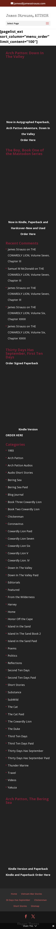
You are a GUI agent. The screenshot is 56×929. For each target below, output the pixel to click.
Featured (13, 590)
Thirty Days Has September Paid (29, 758)
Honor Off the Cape (20, 619)
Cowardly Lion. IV (19, 560)
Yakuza (12, 787)
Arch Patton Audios (20, 465)
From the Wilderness (21, 597)
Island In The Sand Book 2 (24, 633)
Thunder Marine (18, 765)
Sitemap (35, 906)
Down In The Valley (20, 568)
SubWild (13, 699)
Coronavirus (15, 524)
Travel (12, 773)
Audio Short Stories (20, 472)
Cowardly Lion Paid (20, 531)
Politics (12, 655)
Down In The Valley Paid (23, 575)
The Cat (13, 707)
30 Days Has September (18, 900)
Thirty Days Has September (25, 751)
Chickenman (15, 516)
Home (11, 612)
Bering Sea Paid (18, 487)
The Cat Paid (16, 714)
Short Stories (16, 685)
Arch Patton (15, 458)
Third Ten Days (17, 736)
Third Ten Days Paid (21, 743)
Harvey (12, 604)
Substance (14, 692)
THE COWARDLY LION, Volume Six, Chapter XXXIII (27, 313)
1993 (11, 450)
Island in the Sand (19, 626)
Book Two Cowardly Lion (23, 509)
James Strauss (17, 249)
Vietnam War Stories (31, 893)
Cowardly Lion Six (19, 546)
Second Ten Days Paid (22, 677)
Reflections (15, 663)
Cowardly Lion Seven (21, 538)
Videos (12, 780)
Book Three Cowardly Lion (25, 502)
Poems (12, 648)
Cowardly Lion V (18, 553)
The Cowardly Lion (20, 721)
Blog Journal (15, 494)
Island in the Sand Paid (22, 641)
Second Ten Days (19, 670)
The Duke (14, 729)
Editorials (14, 582)
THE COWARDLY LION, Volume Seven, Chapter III (29, 255)
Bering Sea (15, 480)
